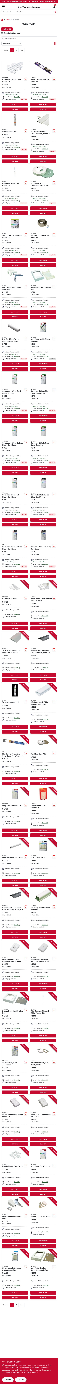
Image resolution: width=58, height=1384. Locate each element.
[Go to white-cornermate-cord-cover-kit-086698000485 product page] (43, 86)
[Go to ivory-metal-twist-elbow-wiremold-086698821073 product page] (15, 293)
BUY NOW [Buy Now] (15, 109)
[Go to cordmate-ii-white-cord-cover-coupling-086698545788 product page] (43, 449)
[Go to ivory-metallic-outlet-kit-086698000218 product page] (15, 812)
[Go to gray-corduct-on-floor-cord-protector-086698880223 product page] (15, 657)
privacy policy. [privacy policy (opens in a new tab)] (28, 1370)
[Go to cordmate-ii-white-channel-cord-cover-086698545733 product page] (43, 708)
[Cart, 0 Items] (54, 7)
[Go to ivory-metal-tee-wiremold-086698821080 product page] (43, 1172)
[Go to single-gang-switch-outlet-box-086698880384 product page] (43, 293)
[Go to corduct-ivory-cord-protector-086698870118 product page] (43, 242)
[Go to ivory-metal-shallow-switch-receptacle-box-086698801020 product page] (43, 1274)
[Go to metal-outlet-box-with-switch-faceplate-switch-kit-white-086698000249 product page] (43, 965)
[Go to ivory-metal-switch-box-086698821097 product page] (15, 1017)
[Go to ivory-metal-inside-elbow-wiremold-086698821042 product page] (43, 345)
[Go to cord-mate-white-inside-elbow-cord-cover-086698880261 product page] (43, 501)
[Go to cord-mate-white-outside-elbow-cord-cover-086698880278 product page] (15, 553)
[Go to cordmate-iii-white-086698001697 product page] (15, 605)
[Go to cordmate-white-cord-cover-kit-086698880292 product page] (15, 190)
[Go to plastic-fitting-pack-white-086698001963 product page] (15, 1172)
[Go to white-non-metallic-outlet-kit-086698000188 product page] (15, 1121)
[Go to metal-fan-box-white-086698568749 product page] (43, 760)
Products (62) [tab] (7, 29)
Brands (8, 20)
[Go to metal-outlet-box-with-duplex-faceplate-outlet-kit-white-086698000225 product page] (15, 965)
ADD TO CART (15, 104)
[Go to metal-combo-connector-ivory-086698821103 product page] (15, 1222)
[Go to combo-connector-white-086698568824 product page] (43, 1222)
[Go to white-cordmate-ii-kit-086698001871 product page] (15, 708)
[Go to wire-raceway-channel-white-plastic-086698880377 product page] (43, 1017)
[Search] (55, 11)
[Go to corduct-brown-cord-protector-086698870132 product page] (15, 242)
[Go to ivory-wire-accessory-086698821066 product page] (15, 1069)
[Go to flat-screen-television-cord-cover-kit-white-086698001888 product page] (43, 138)
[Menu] (3, 6)
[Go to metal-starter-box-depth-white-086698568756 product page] (43, 1069)
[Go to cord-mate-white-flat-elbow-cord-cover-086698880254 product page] (15, 501)
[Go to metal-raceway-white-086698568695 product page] (15, 863)
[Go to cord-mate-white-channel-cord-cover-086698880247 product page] (15, 345)
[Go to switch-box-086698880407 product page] (43, 863)
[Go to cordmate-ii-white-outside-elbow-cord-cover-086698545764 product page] (15, 449)
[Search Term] (29, 12)
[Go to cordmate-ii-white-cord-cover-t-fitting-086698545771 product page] (15, 397)
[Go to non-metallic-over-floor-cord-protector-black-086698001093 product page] (43, 657)
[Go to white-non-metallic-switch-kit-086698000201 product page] (43, 1121)
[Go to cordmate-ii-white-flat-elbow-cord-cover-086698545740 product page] (43, 397)
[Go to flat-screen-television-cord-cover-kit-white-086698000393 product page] (15, 760)
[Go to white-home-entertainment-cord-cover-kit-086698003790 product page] (43, 605)
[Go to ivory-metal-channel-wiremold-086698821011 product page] (43, 914)
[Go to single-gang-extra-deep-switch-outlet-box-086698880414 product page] (15, 1274)
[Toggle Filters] (55, 43)
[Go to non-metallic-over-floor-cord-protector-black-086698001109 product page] (15, 914)
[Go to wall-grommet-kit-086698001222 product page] (15, 138)
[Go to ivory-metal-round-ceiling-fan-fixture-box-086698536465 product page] (43, 190)
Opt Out (21, 1380)
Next (21, 50)
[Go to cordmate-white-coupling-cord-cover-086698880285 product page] (43, 553)
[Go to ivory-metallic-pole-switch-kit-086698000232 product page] (43, 812)
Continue (7, 1380)
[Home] (2, 20)
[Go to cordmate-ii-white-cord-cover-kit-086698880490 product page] (15, 86)
